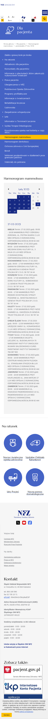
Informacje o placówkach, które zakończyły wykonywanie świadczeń (24, 74)
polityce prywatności (26, 712)
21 (14, 208)
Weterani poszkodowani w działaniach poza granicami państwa (25, 156)
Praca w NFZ (9, 560)
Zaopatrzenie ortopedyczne (17, 112)
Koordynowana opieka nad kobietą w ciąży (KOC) (24, 131)
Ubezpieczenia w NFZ (14, 84)
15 (19, 204)
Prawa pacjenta (11, 80)
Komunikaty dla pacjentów (17, 68)
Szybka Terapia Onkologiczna (18, 126)
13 (10, 204)
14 (14, 204)
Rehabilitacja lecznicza (15, 103)
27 (10, 212)
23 (24, 208)
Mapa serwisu (9, 565)
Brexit (7, 150)
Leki (6, 116)
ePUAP (7, 597)
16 (24, 204)
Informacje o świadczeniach (17, 98)
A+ (13, 17)
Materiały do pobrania (15, 162)
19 (38, 204)
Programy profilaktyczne (16, 93)
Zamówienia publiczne (12, 557)
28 (14, 212)
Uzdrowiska (10, 107)
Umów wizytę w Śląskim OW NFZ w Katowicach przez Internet (18, 645)
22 (19, 208)
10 (28, 201)
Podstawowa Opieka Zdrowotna (19, 89)
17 (28, 204)
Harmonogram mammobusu (18, 137)
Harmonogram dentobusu (17, 141)
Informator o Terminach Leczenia (20, 121)
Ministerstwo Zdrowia (12, 542)
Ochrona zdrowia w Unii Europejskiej (22, 146)
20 (10, 208)
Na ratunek (10, 59)
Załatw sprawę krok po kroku (18, 55)
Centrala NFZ (9, 539)
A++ (10, 20)
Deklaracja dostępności (12, 563)
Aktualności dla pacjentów (17, 64)
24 (28, 208)
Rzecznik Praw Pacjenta (13, 544)
